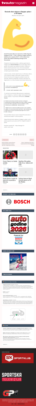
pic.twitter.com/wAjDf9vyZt (12, 87)
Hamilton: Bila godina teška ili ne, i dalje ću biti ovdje (26, 163)
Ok (12, 403)
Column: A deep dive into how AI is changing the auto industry (15, 328)
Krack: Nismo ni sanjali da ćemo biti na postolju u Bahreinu (10, 180)
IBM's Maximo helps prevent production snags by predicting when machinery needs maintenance (16, 337)
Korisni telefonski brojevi (8, 295)
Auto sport (18, 15)
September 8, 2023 (18, 90)
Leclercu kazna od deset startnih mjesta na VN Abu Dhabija (25, 180)
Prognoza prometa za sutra (8, 284)
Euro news (6, 325)
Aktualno (14, 15)
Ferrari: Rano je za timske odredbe (10, 162)
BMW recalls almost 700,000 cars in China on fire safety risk (15, 332)
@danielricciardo (19, 86)
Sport (23, 15)
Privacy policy (21, 403)
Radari (4, 291)
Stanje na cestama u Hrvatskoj (10, 281)
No (15, 403)
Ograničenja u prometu (7, 300)
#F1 (28, 86)
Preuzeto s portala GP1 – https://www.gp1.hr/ (14, 125)
